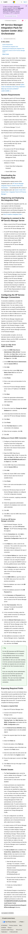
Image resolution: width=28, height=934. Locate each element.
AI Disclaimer (4, 925)
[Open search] (21, 2)
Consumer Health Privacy (7, 929)
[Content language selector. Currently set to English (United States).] (8, 918)
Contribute (3, 927)
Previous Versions (13, 925)
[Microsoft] (14, 2)
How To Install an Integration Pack (12, 214)
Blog (20, 925)
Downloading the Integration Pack (10, 46)
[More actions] (25, 20)
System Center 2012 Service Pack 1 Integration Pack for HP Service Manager (13, 192)
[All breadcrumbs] (2, 20)
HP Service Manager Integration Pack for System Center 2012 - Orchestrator (12, 185)
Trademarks (4, 931)
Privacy (9, 927)
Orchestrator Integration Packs (11, 20)
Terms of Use (19, 929)
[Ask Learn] (22, 20)
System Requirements (7, 44)
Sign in (25, 2)
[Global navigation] (1, 2)
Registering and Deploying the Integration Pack (13, 48)
